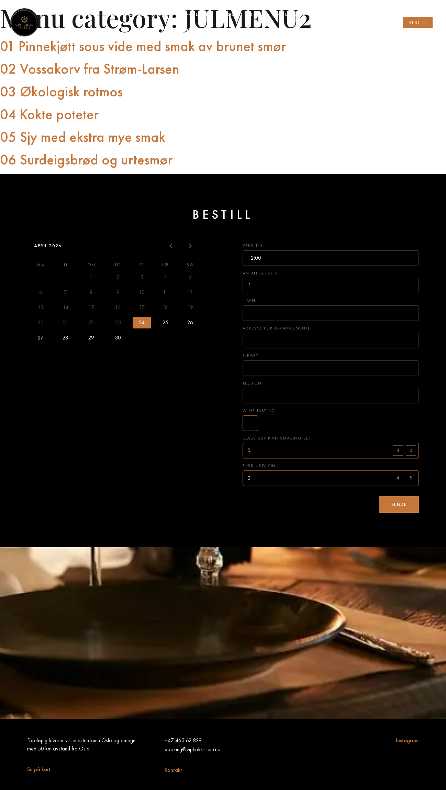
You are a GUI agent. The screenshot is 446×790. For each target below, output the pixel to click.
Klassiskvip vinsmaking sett (278, 438)
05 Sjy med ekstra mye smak (82, 136)
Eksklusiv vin (259, 465)
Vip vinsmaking (262, 30)
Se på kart (39, 769)
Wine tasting (259, 410)
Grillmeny (198, 14)
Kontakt (173, 770)
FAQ (256, 14)
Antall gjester (260, 273)
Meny (166, 14)
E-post (250, 355)
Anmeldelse (289, 14)
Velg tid (253, 245)
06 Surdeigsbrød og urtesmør (86, 159)
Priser (232, 14)
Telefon (252, 383)
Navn (249, 300)
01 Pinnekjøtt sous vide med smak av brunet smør (143, 46)
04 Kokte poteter (49, 114)
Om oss (327, 14)
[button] (418, 22)
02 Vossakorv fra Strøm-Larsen (89, 68)
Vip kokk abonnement (197, 30)
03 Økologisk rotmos (61, 91)
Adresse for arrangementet (278, 328)
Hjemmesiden (129, 14)
